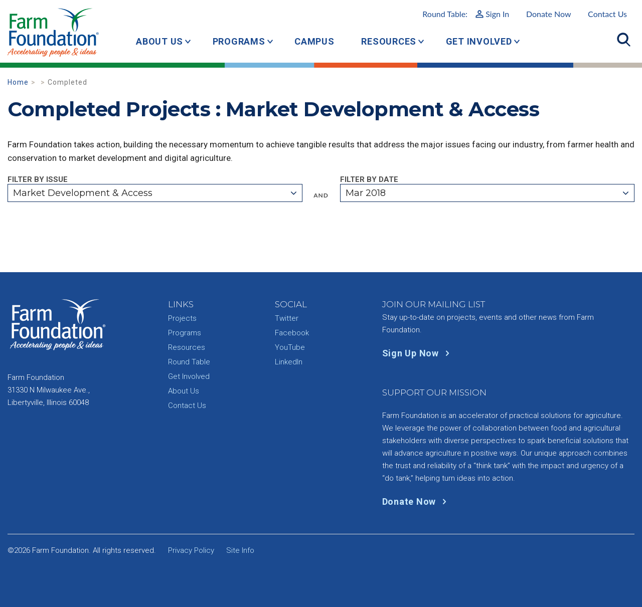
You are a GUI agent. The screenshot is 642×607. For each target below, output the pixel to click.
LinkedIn (288, 361)
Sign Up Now (418, 353)
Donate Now (548, 14)
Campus (314, 41)
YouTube (290, 347)
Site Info (240, 550)
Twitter (286, 318)
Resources (388, 41)
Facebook (292, 332)
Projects (182, 318)
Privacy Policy (191, 550)
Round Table (189, 361)
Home (18, 82)
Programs (239, 41)
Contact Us (607, 14)
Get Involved (479, 41)
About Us (159, 41)
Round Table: (465, 14)
